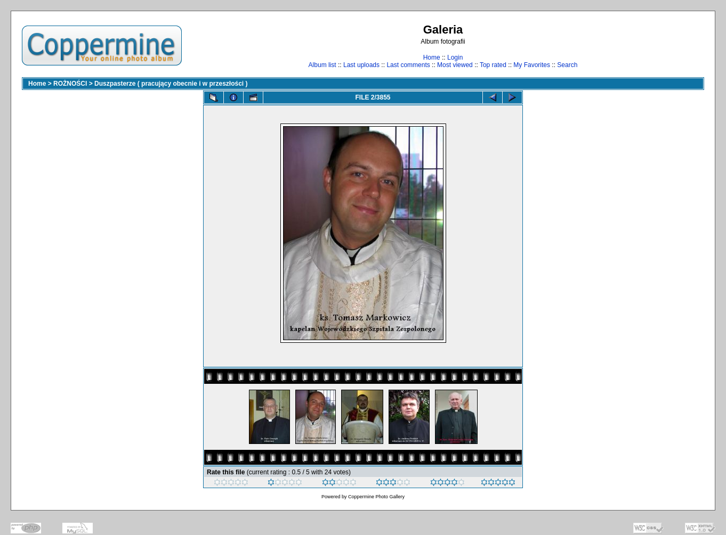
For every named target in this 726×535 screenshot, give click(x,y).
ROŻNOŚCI (70, 83)
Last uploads (361, 65)
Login (455, 57)
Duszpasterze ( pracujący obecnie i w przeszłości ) (170, 83)
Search (567, 65)
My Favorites (531, 65)
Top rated (493, 65)
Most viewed (455, 65)
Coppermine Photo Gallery (376, 496)
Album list (322, 65)
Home (431, 57)
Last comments (408, 65)
